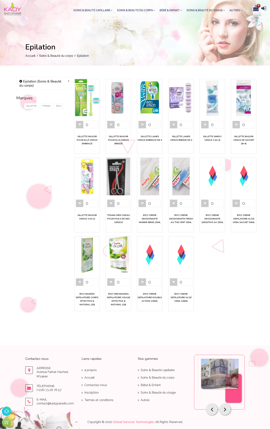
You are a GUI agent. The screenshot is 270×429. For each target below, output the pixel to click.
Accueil (30, 56)
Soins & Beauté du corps (136, 10)
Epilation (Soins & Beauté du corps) (40, 83)
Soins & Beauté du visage (206, 10)
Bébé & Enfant (171, 10)
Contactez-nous (95, 385)
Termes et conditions (98, 400)
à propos (90, 370)
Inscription (91, 392)
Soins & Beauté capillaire (93, 10)
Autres (236, 10)
